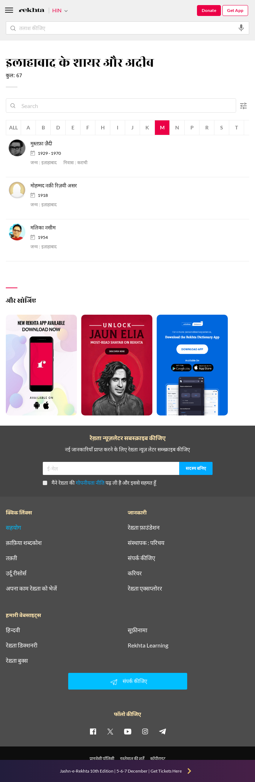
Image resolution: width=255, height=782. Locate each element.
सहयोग (13, 527)
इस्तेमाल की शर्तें (132, 758)
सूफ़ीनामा (137, 630)
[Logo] (31, 11)
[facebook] (93, 731)
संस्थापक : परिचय (146, 543)
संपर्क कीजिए (141, 558)
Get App (235, 10)
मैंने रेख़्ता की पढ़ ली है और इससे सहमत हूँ (99, 483)
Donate (209, 10)
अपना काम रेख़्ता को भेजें (31, 588)
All (13, 127)
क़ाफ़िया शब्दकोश (24, 543)
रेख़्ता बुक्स (17, 660)
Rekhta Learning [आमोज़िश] (148, 645)
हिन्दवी (13, 630)
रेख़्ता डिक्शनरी (21, 645)
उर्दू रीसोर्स (16, 573)
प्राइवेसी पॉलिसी (102, 758)
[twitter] (110, 731)
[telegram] (162, 731)
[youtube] (127, 731)
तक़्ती (11, 558)
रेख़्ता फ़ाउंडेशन (144, 527)
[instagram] (145, 731)
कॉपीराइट (157, 758)
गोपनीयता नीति (90, 483)
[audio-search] (241, 28)
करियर (135, 573)
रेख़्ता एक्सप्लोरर (145, 588)
